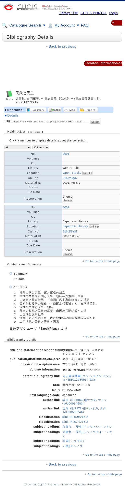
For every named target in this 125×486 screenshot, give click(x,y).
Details (13, 115)
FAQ (85, 25)
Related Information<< (104, 63)
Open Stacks (72, 172)
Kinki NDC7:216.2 (75, 421)
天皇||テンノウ (72, 446)
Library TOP (68, 13)
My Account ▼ (63, 25)
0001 (66, 153)
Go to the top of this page (102, 261)
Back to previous (62, 46)
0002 (66, 207)
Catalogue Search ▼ (24, 25)
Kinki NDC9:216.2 (75, 417)
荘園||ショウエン (74, 440)
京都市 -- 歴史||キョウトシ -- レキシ (87, 426)
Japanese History (76, 226)
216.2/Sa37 (70, 178)
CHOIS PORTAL (93, 13)
